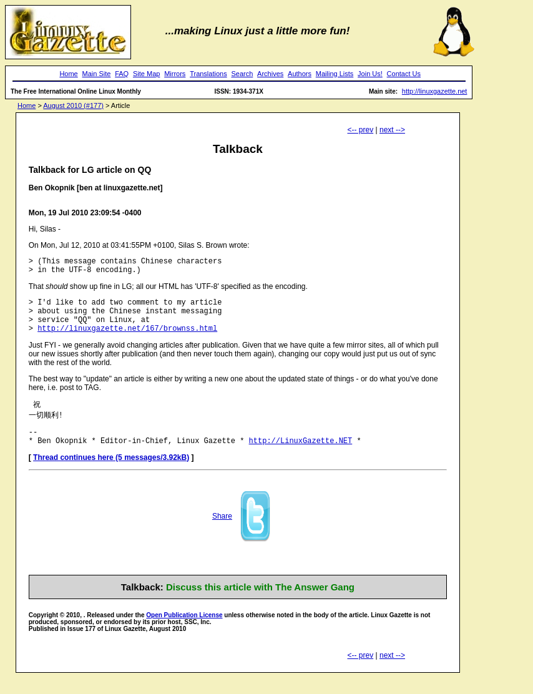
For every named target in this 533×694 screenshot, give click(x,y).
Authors (299, 73)
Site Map (146, 73)
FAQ (122, 73)
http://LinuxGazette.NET (301, 456)
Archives (270, 73)
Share (222, 532)
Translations (208, 73)
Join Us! (370, 73)
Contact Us (404, 73)
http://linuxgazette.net (434, 91)
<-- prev (361, 129)
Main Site (96, 73)
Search (242, 73)
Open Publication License (184, 631)
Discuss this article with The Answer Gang (260, 603)
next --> (392, 129)
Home (68, 73)
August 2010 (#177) (73, 105)
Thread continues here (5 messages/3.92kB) (111, 473)
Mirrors (174, 73)
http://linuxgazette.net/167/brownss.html (127, 339)
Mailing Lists (335, 73)
